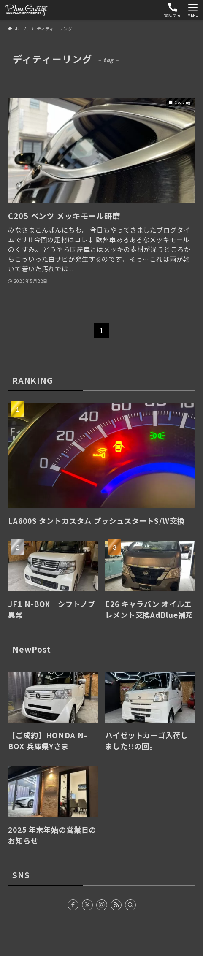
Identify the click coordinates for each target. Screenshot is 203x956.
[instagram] (101, 904)
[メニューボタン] (193, 10)
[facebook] (73, 904)
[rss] (116, 904)
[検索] (130, 904)
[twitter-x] (87, 904)
